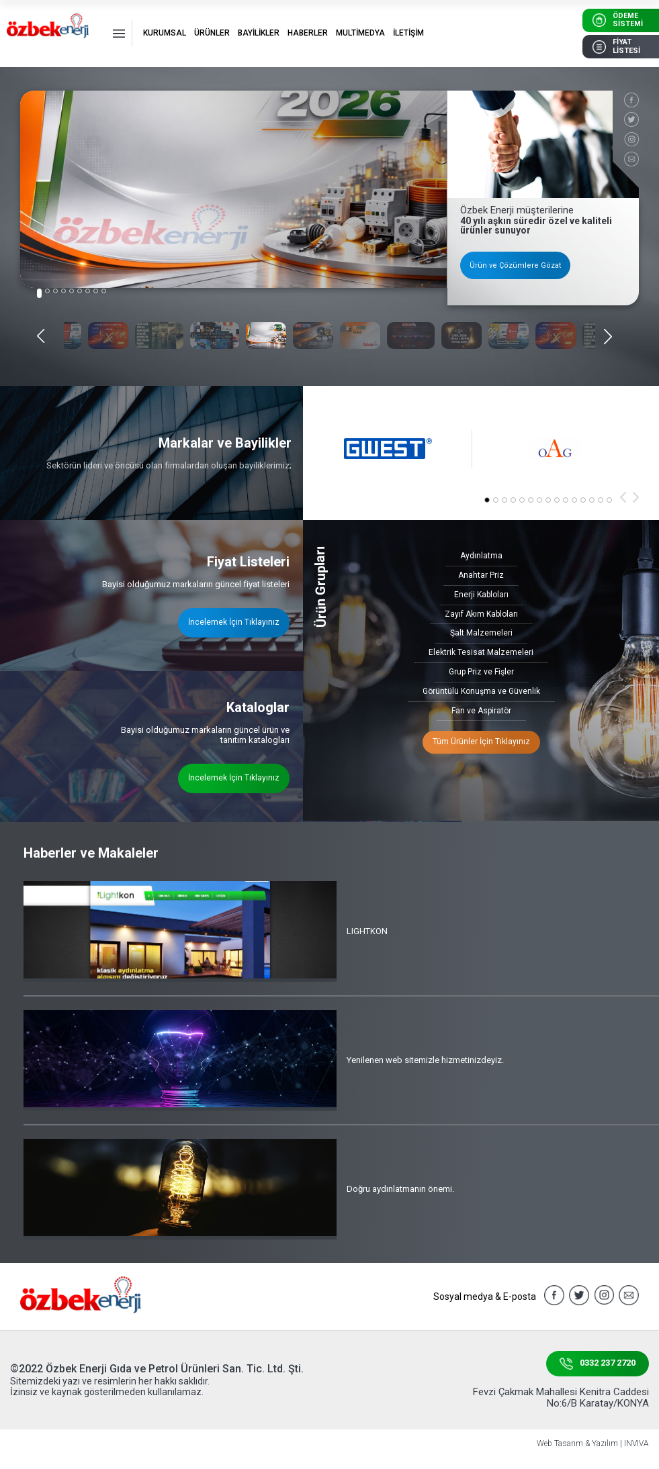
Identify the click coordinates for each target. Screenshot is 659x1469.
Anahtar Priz (481, 575)
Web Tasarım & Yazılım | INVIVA (593, 1443)
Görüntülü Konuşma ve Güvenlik (481, 691)
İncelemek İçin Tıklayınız (233, 622)
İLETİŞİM (408, 33)
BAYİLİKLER (258, 33)
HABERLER (308, 33)
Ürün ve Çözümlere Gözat (515, 265)
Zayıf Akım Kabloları (481, 614)
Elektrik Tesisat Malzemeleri (481, 652)
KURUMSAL (164, 33)
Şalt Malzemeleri (481, 633)
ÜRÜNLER (212, 33)
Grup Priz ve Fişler (481, 671)
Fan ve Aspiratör (481, 710)
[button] (39, 293)
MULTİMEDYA (360, 33)
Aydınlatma (481, 555)
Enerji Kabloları (481, 594)
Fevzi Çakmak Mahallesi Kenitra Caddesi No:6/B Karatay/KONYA (561, 1397)
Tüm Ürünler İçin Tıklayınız (481, 741)
